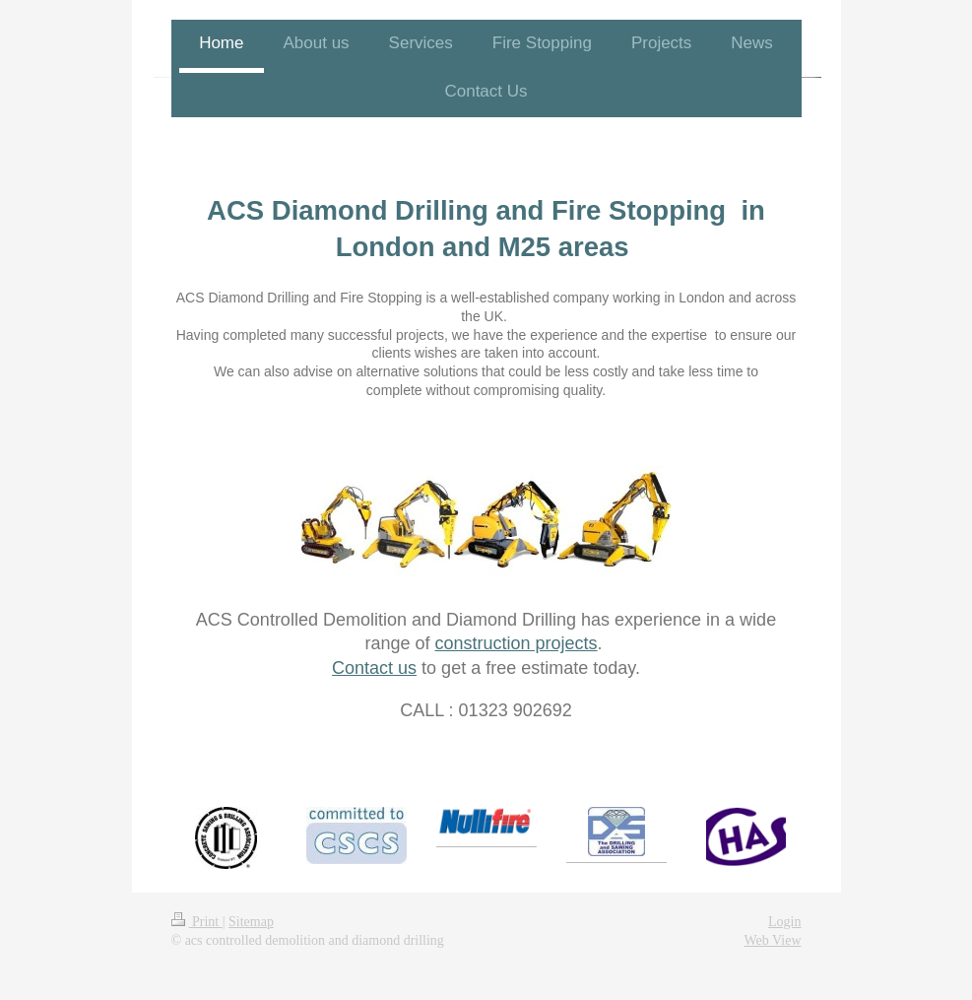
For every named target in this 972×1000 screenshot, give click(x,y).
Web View (772, 940)
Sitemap (251, 921)
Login (784, 921)
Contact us (374, 668)
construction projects (515, 643)
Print (197, 921)
